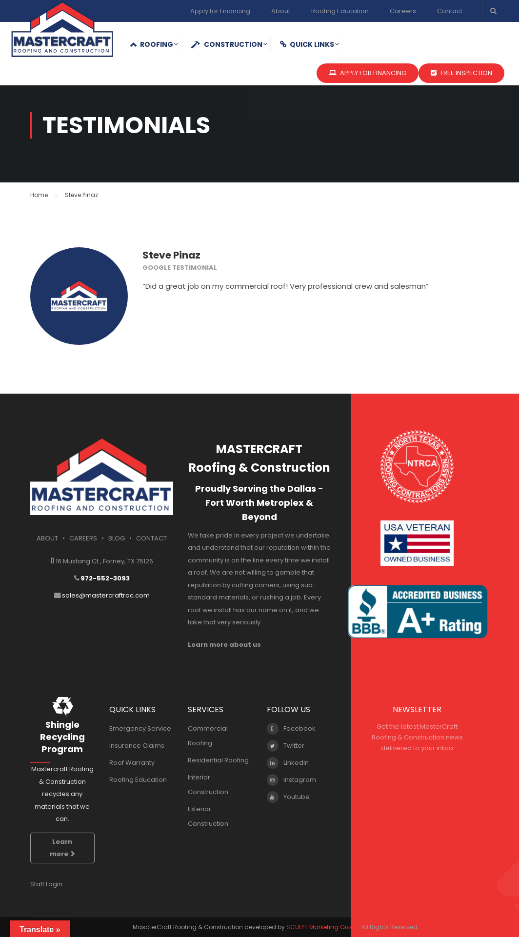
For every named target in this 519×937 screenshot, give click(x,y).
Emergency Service (140, 728)
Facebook (291, 729)
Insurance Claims (136, 745)
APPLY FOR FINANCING (367, 73)
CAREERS (83, 538)
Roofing (151, 44)
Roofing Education (340, 11)
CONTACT (151, 538)
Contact (449, 11)
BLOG (116, 538)
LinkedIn (288, 763)
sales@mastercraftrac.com (106, 595)
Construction (226, 44)
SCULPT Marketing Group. (323, 927)
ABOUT (47, 538)
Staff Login (46, 884)
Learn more (62, 848)
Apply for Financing (220, 11)
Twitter (285, 746)
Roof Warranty (132, 762)
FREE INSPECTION (461, 73)
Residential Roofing (218, 760)
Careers (403, 11)
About (280, 11)
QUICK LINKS (307, 44)
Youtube (288, 797)
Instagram (291, 780)
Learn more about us (224, 644)
